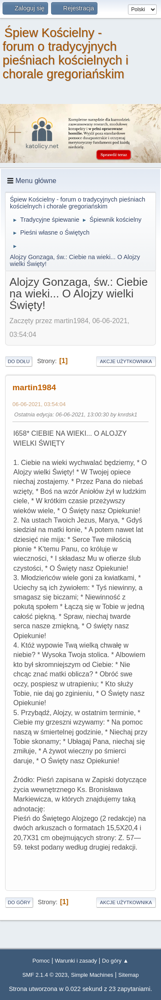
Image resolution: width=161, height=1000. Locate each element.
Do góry (19, 902)
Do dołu (19, 361)
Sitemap (128, 975)
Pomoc (41, 960)
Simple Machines (92, 975)
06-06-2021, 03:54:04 (39, 404)
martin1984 (34, 387)
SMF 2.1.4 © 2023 (44, 975)
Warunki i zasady (76, 960)
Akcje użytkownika (126, 361)
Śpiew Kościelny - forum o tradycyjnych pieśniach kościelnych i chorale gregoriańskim (65, 53)
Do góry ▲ (115, 960)
